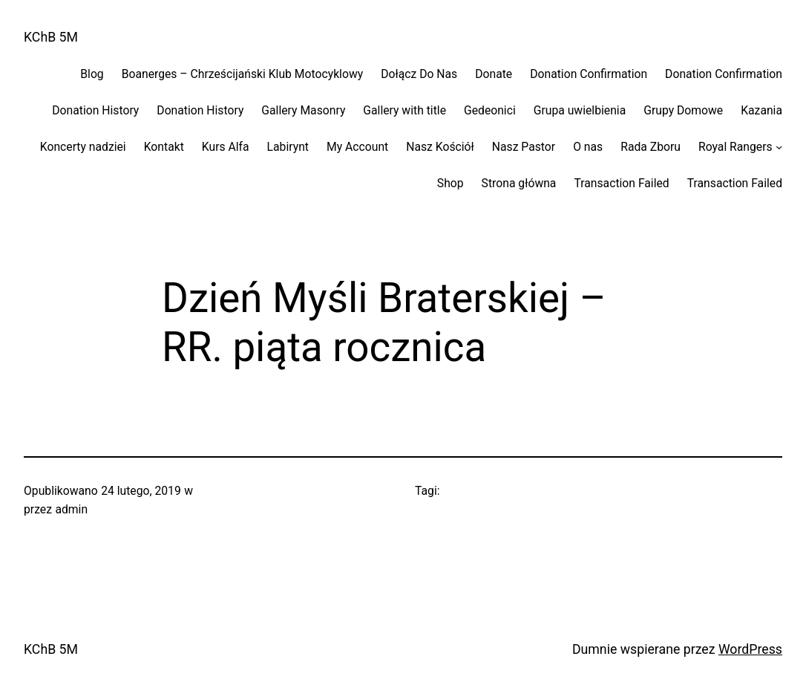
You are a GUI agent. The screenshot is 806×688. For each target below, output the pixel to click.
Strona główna (519, 183)
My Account (357, 147)
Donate (493, 74)
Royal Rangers (735, 147)
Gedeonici (490, 110)
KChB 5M (51, 37)
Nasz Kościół (440, 147)
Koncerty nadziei (83, 147)
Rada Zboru (650, 147)
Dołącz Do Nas (419, 74)
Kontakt (164, 147)
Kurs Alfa (225, 147)
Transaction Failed (621, 183)
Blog (91, 74)
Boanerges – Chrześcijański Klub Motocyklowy (242, 74)
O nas (588, 147)
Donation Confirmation (588, 74)
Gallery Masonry (303, 110)
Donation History (95, 110)
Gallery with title (404, 110)
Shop (450, 183)
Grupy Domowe (683, 110)
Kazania (761, 110)
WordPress (750, 649)
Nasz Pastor (523, 147)
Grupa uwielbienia (580, 110)
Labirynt (288, 147)
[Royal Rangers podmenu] (779, 146)
